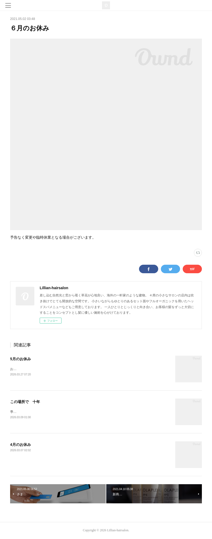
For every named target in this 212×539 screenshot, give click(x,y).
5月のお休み (20, 359)
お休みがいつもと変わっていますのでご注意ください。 (50, 369)
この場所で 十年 (25, 402)
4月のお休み (20, 445)
